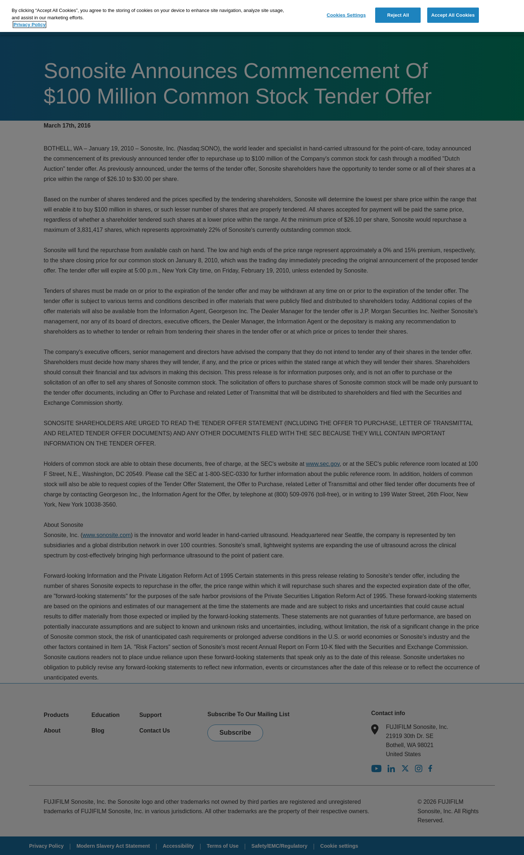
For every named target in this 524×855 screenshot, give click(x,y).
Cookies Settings (346, 13)
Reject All (398, 13)
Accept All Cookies (453, 13)
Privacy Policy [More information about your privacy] (29, 23)
